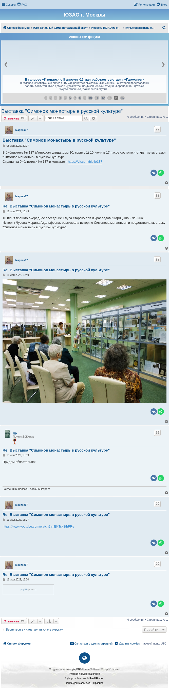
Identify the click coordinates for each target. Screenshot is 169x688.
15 (122, 97)
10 (90, 97)
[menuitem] (22, 5)
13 (109, 97)
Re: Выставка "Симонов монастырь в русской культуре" (56, 206)
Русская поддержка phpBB (84, 673)
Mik (15, 433)
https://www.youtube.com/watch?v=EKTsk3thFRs (38, 526)
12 (103, 97)
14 (116, 97)
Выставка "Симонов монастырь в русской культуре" (62, 111)
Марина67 (21, 130)
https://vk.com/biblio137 (85, 161)
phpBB (24, 589)
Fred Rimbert (96, 678)
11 (96, 97)
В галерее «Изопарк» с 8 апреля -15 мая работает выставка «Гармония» (84, 79)
